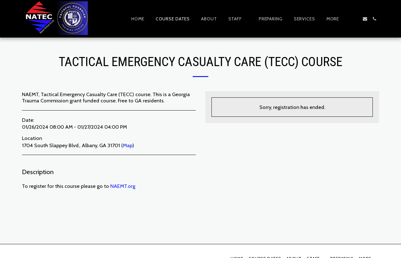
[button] (238, 18)
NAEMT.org (122, 186)
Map (127, 145)
